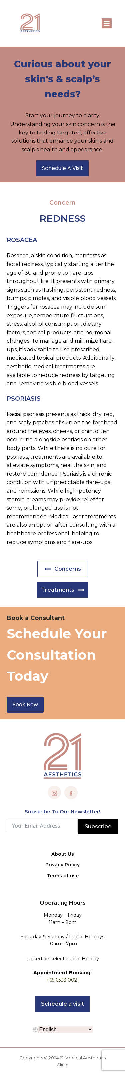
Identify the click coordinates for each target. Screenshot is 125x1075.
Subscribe (98, 826)
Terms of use (63, 876)
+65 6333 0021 (62, 980)
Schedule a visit (62, 1004)
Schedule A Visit (62, 168)
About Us (62, 854)
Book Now (25, 704)
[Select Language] (65, 1029)
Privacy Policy (62, 865)
